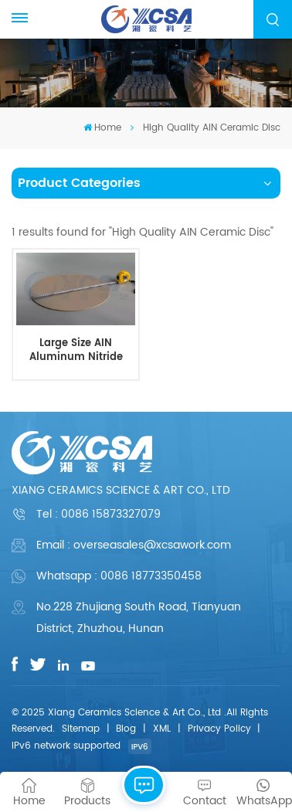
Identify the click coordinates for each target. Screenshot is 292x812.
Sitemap (81, 729)
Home (102, 128)
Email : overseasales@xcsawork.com (133, 545)
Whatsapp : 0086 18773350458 (119, 576)
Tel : (98, 514)
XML (162, 729)
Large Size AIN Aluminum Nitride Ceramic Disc (76, 350)
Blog (126, 729)
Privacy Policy (219, 729)
